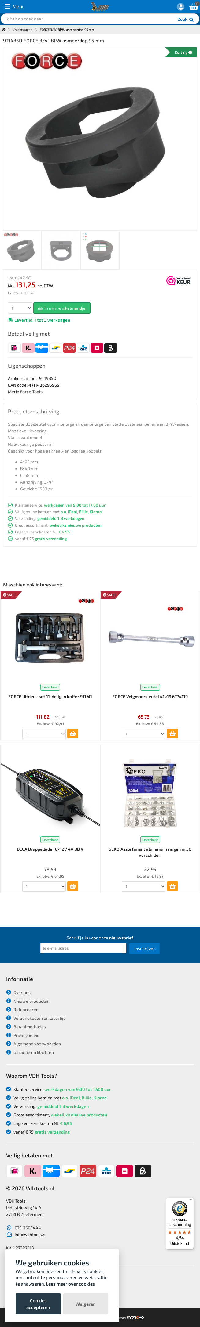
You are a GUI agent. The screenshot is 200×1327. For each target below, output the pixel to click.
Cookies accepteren (38, 1304)
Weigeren (86, 1304)
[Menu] (190, 1201)
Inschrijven (145, 948)
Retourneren (22, 1009)
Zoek (186, 19)
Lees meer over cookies (70, 1283)
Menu (15, 6)
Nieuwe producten (28, 1001)
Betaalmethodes (26, 1026)
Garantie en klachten (30, 1052)
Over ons (18, 992)
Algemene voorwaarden (33, 1043)
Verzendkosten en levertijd (36, 1018)
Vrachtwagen (22, 29)
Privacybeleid (22, 1035)
